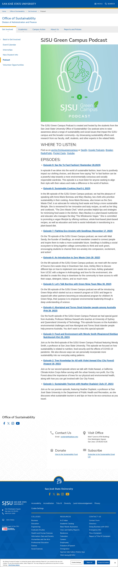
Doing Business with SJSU (99, 527)
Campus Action (39, 29)
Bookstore (64, 533)
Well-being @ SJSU (67, 555)
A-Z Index (64, 520)
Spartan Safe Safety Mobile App (72, 552)
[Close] (115, 563)
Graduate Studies (38, 530)
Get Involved (32, 11)
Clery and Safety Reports (69, 530)
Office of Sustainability (17, 11)
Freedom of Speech (67, 546)
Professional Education (40, 542)
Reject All (89, 562)
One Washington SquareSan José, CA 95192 (13, 510)
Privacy (97, 503)
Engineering (35, 527)
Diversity (67, 503)
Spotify (84, 150)
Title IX (59, 503)
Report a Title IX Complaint (99, 536)
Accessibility (36, 503)
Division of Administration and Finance (19, 22)
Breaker (109, 150)
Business (34, 520)
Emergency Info (95, 530)
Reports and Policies (72, 29)
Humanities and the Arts (40, 539)
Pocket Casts (59, 153)
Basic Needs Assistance (69, 527)
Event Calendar (9, 45)
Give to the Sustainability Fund (66, 454)
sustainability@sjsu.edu (69, 437)
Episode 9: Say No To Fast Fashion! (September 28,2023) (71, 165)
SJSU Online (10, 520)
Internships (8, 50)
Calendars (64, 536)
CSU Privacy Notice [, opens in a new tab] (14, 565)
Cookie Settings (37, 508)
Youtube (71, 153)
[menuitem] (8, 29)
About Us (55, 29)
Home (4, 11)
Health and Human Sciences (42, 533)
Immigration (64, 549)
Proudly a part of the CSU (10, 527)
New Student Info (10, 55)
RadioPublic (46, 153)
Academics (22, 29)
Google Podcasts (96, 150)
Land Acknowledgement (82, 503)
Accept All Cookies (103, 562)
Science (34, 546)
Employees (64, 542)
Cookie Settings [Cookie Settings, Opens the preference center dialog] (76, 562)
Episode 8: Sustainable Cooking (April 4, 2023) (66, 188)
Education (35, 523)
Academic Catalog (67, 523)
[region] (59, 563)
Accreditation (48, 503)
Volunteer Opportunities (13, 65)
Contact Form (94, 520)
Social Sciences (37, 549)
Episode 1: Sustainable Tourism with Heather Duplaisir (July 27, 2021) (78, 384)
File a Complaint (95, 533)
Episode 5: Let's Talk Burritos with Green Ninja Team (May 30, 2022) (77, 284)
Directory (92, 523)
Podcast (43, 11)
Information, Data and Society (42, 536)
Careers (63, 539)
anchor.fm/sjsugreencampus (64, 150)
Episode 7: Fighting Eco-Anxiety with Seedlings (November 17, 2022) (78, 231)
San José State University (19, 3)
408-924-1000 (10, 513)
